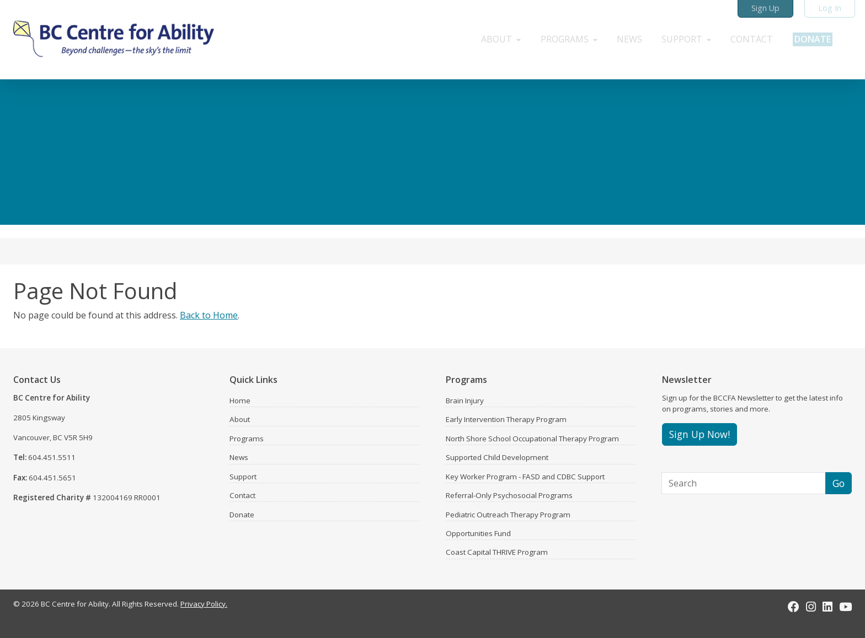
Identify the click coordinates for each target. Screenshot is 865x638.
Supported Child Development (497, 457)
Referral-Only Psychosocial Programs (509, 495)
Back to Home (209, 315)
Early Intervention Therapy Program (506, 419)
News (238, 457)
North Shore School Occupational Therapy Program (532, 439)
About (239, 419)
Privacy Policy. (203, 604)
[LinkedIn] (827, 606)
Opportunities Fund (478, 533)
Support (243, 477)
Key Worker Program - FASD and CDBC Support (525, 477)
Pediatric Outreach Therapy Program (508, 515)
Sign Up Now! (699, 434)
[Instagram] (811, 606)
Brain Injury (465, 400)
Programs (246, 439)
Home (239, 400)
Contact (242, 495)
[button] (489, 37)
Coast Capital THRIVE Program (497, 552)
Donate (241, 515)
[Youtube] (845, 606)
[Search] (743, 483)
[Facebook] (793, 606)
